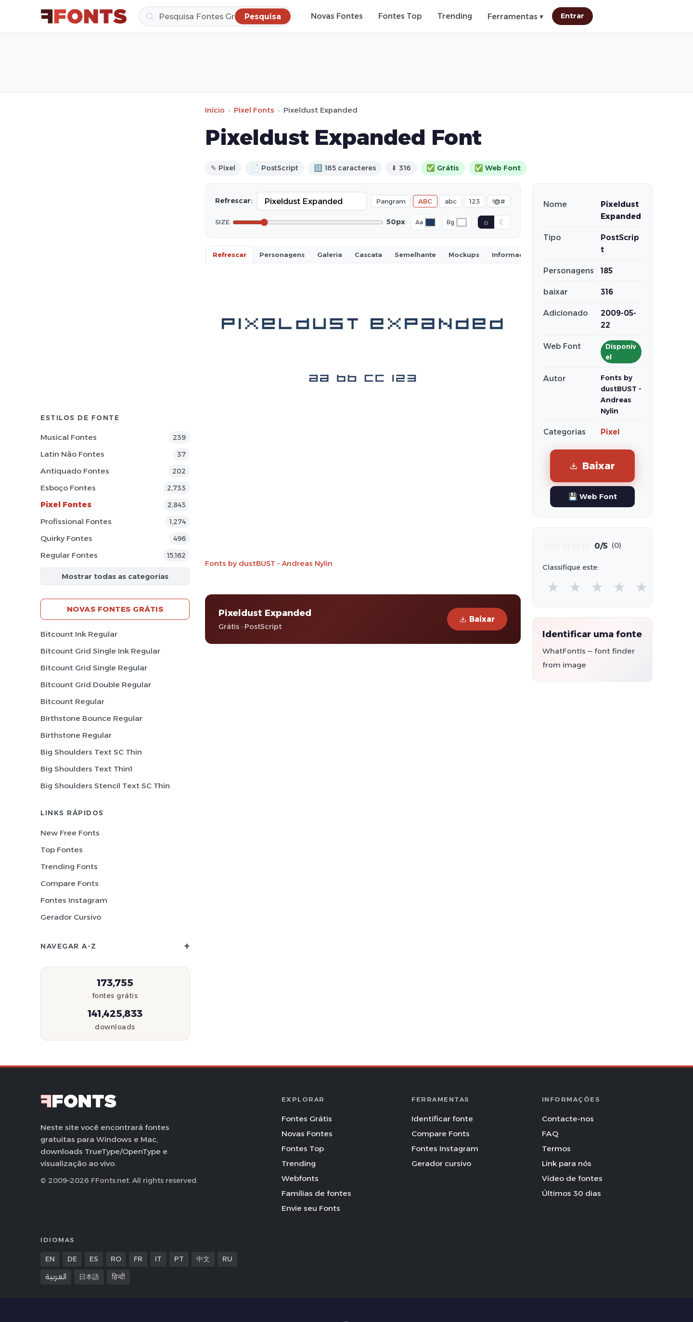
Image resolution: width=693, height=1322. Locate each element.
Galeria (329, 254)
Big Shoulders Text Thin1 (86, 768)
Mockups (464, 254)
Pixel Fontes (65, 504)
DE (72, 1259)
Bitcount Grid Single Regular (93, 667)
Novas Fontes (337, 16)
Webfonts (300, 1178)
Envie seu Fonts (311, 1208)
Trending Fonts (69, 866)
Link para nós (566, 1163)
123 (474, 201)
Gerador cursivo (70, 917)
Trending (454, 16)
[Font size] (308, 222)
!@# (498, 201)
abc (451, 201)
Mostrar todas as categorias (115, 576)
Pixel (610, 431)
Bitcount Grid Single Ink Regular (100, 650)
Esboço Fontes (68, 487)
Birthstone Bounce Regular (91, 718)
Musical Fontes (68, 437)
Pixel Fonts (254, 110)
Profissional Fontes (76, 521)
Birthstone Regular (76, 735)
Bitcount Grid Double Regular (95, 684)
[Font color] (430, 222)
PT (179, 1259)
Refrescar (229, 254)
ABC (425, 201)
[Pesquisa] (216, 16)
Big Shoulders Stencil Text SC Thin (105, 785)
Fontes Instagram (73, 900)
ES (94, 1259)
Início (215, 110)
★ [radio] (553, 586)
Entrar (572, 16)
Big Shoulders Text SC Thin (91, 752)
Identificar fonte (442, 1118)
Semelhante (415, 254)
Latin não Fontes (72, 454)
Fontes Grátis (307, 1118)
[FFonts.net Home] (83, 16)
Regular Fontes (69, 555)
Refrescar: (234, 200)
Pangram (391, 201)
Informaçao (512, 254)
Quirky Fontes (66, 538)
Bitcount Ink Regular (78, 634)
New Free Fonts (70, 832)
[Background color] (461, 222)
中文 (203, 1259)
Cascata (368, 254)
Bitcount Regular (72, 701)
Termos (556, 1148)
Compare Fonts (69, 883)
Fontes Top (400, 16)
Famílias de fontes (316, 1193)
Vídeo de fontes (572, 1178)
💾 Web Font (592, 496)
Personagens (282, 254)
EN (50, 1259)
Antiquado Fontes (74, 470)
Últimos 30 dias (571, 1193)
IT (158, 1259)
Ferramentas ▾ (515, 16)
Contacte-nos (568, 1118)
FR (138, 1259)
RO (116, 1259)
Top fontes (61, 849)
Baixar (477, 619)
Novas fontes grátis (115, 609)
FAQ (550, 1133)
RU (227, 1259)
